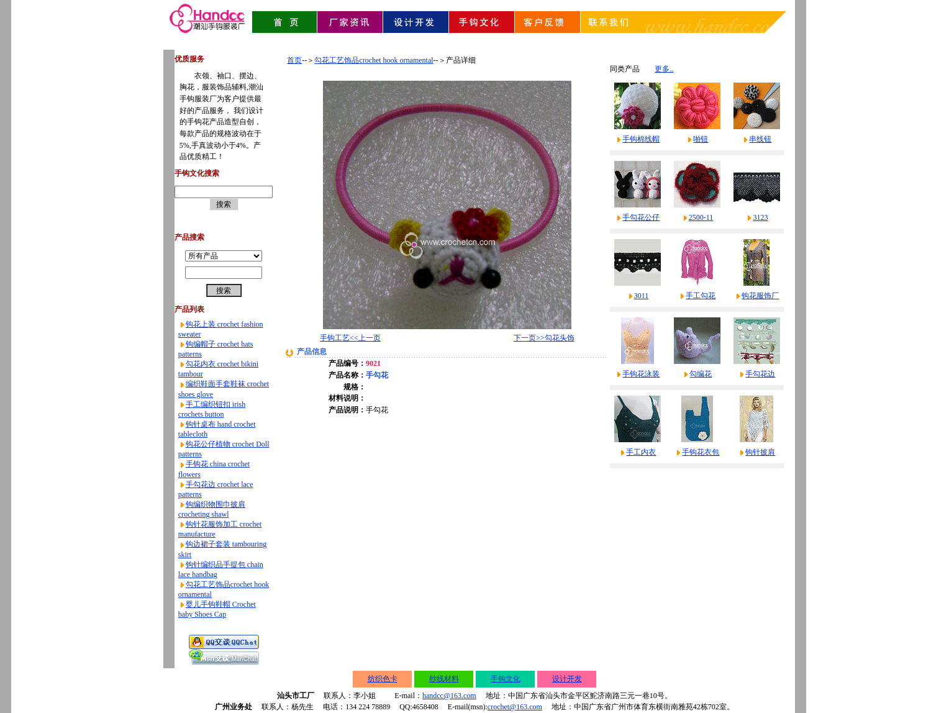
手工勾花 (700, 295)
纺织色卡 (382, 678)
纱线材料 (444, 678)
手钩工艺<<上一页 (350, 338)
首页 (294, 60)
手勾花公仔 (641, 217)
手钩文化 (505, 678)
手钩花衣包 (700, 452)
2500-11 (701, 217)
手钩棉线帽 (641, 139)
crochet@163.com (515, 706)
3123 (760, 217)
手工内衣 (641, 452)
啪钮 (700, 139)
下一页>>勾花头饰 (544, 338)
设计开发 (567, 678)
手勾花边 (760, 374)
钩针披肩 (760, 452)
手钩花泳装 (641, 374)
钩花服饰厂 (760, 295)
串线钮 (760, 139)
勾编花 (700, 374)
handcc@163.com (449, 695)
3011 (641, 295)
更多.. (664, 69)
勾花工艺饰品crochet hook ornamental (373, 60)
